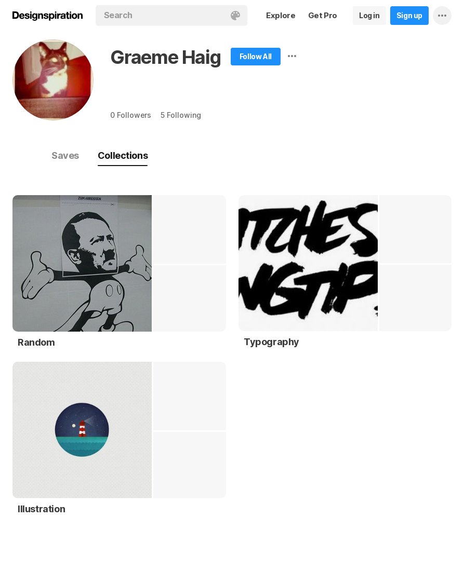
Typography (271, 341)
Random (36, 342)
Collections (123, 155)
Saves (65, 155)
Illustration (41, 508)
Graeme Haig (165, 57)
